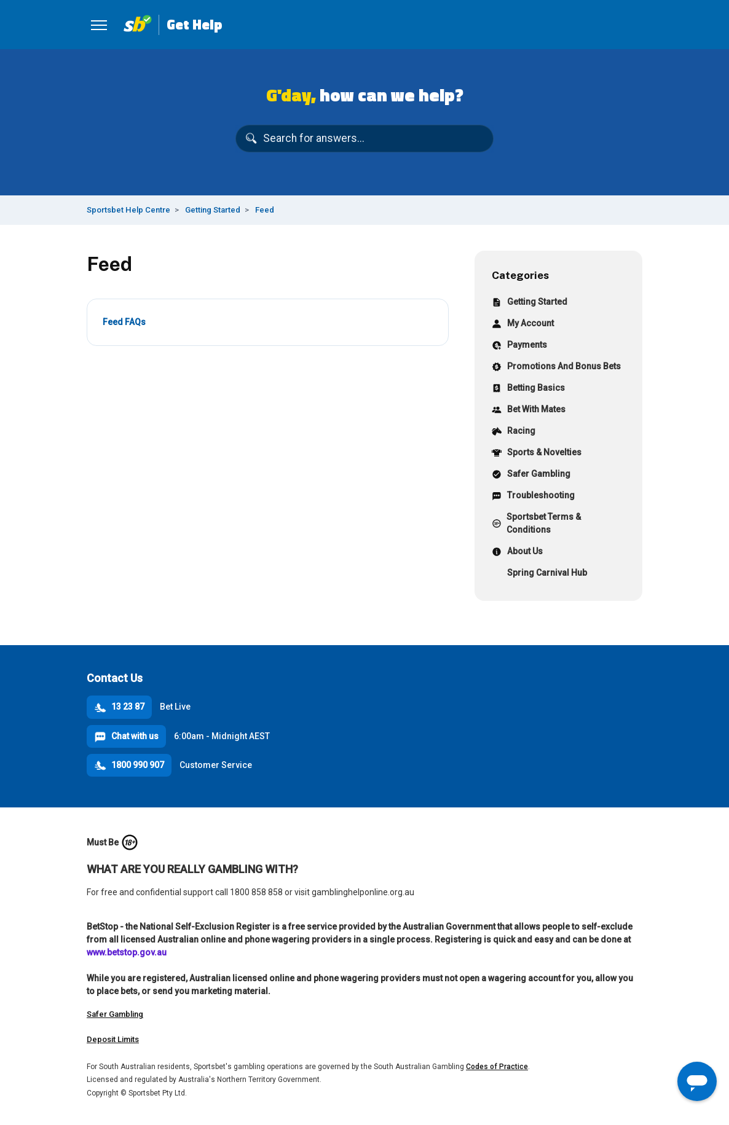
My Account (523, 324)
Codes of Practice (497, 1066)
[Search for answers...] (364, 139)
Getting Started (212, 209)
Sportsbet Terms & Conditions (536, 523)
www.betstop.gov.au (127, 952)
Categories (520, 275)
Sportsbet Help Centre (128, 209)
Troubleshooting (533, 496)
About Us (517, 552)
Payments (519, 346)
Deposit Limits (113, 1039)
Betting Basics (528, 389)
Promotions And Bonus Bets (556, 367)
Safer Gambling (531, 475)
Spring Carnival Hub (539, 574)
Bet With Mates (528, 410)
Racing (513, 432)
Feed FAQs (124, 322)
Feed (264, 209)
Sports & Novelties (536, 453)
